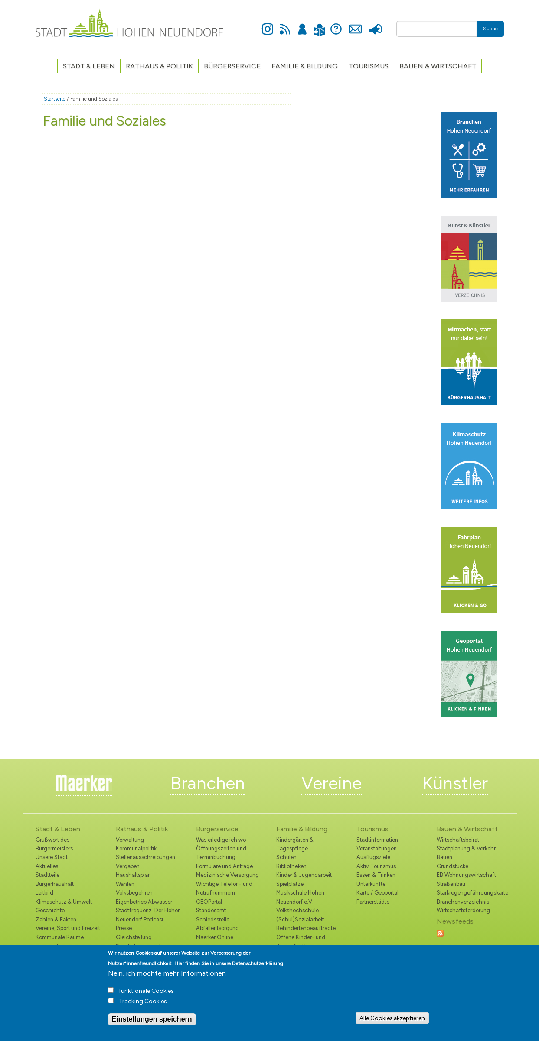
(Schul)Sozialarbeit (300, 919)
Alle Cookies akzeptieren (392, 1022)
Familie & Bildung (304, 66)
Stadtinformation (377, 840)
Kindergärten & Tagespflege (295, 844)
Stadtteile (47, 875)
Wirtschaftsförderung (463, 910)
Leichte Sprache (320, 24)
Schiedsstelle (212, 919)
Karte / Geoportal (377, 892)
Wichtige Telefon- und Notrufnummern (224, 888)
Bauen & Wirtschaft (437, 66)
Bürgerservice (232, 66)
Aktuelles (47, 866)
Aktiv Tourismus (376, 866)
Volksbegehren (134, 892)
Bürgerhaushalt (55, 884)
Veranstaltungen (376, 848)
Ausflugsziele (373, 857)
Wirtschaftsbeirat (458, 840)
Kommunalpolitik (136, 848)
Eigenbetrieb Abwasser (144, 901)
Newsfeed (285, 24)
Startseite (54, 99)
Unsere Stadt (52, 857)
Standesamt (211, 910)
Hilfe (336, 24)
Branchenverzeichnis (463, 901)
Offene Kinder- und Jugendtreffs (300, 941)
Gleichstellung (134, 937)
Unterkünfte (370, 884)
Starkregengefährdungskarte (470, 892)
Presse (375, 24)
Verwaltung (130, 840)
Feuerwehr (49, 946)
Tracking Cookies (143, 1006)
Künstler (455, 783)
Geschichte (50, 910)
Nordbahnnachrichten (143, 946)
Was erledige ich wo (221, 840)
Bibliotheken (291, 866)
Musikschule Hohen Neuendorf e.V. (300, 897)
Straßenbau (451, 884)
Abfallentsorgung (217, 928)
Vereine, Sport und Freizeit (68, 928)
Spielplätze (290, 884)
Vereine (331, 783)
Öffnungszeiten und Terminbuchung (221, 852)
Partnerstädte (372, 901)
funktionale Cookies (146, 995)
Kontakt (355, 24)
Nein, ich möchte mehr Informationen (167, 978)
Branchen (207, 783)
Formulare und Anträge (224, 866)
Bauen (444, 857)
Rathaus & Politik (159, 66)
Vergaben (128, 866)
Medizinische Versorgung (227, 875)
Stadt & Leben (89, 66)
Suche (490, 29)
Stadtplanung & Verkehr (466, 848)
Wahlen (125, 884)
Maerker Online (214, 937)
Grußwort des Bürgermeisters (54, 844)
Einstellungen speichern (152, 1024)
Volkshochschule (297, 910)
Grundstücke (452, 866)
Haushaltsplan (133, 875)
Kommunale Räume (60, 937)
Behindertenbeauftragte (306, 928)
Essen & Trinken (375, 875)
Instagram (267, 24)
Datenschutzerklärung (257, 968)
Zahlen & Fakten (56, 919)
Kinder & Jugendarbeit (304, 875)
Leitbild (44, 892)
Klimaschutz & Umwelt (64, 901)
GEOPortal (209, 901)
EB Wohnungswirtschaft (466, 875)
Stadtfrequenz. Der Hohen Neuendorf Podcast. (148, 914)
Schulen (286, 857)
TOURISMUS (369, 66)
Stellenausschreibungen (145, 857)
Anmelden (302, 24)
